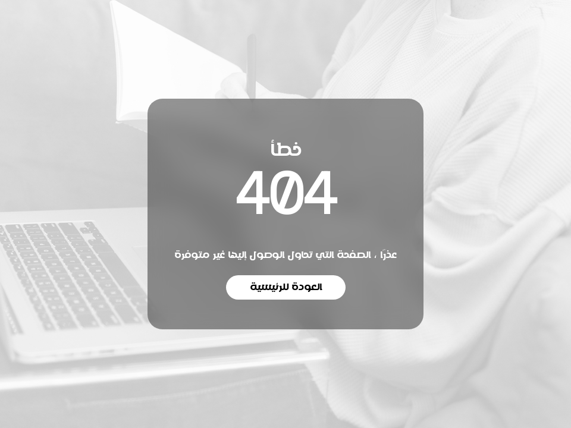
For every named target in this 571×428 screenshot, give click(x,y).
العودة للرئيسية (286, 287)
